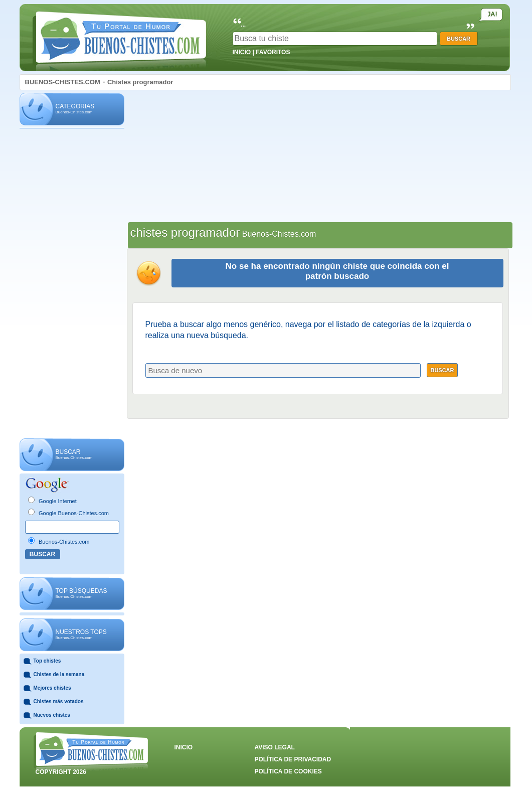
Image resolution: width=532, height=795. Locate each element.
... (243, 24)
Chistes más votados (59, 701)
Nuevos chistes (52, 715)
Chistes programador (140, 82)
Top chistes (47, 661)
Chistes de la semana (59, 674)
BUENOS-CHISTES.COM (62, 82)
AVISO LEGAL (275, 747)
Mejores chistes (52, 688)
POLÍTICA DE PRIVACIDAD (293, 759)
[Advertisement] (72, 283)
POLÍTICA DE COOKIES (288, 771)
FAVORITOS (273, 52)
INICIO (242, 52)
